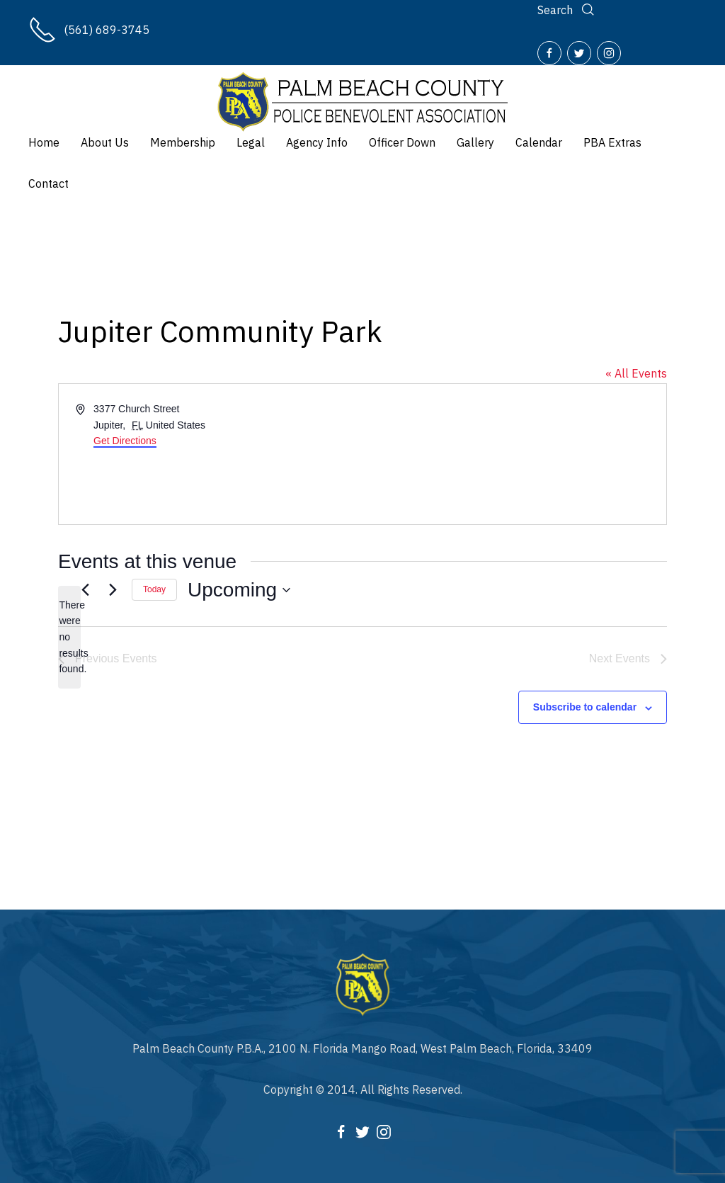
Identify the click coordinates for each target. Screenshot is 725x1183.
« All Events (636, 373)
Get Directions (124, 440)
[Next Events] (112, 590)
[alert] (69, 637)
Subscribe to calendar (584, 707)
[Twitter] (579, 53)
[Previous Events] (84, 590)
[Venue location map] (513, 454)
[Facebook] (549, 53)
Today (154, 589)
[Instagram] (609, 53)
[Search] (567, 10)
